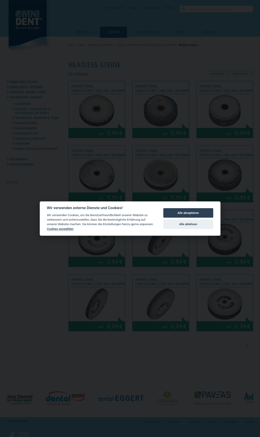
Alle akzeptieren (188, 213)
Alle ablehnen (188, 224)
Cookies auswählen (60, 229)
